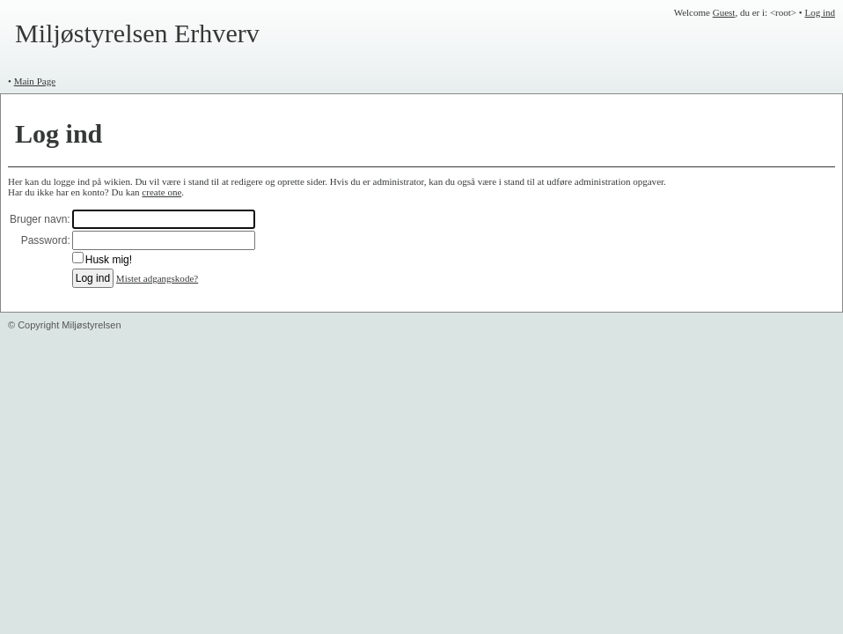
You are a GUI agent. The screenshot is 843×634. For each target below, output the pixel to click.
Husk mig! (108, 260)
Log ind (819, 12)
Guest (724, 12)
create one (161, 192)
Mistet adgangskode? (157, 278)
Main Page (34, 81)
